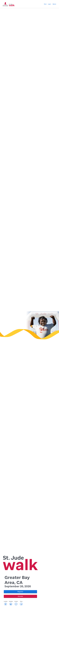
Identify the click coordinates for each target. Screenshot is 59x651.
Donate (20, 596)
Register (20, 592)
